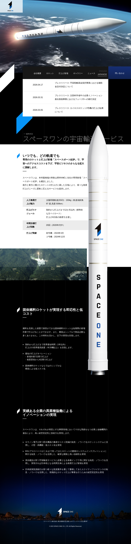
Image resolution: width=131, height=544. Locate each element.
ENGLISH (103, 71)
